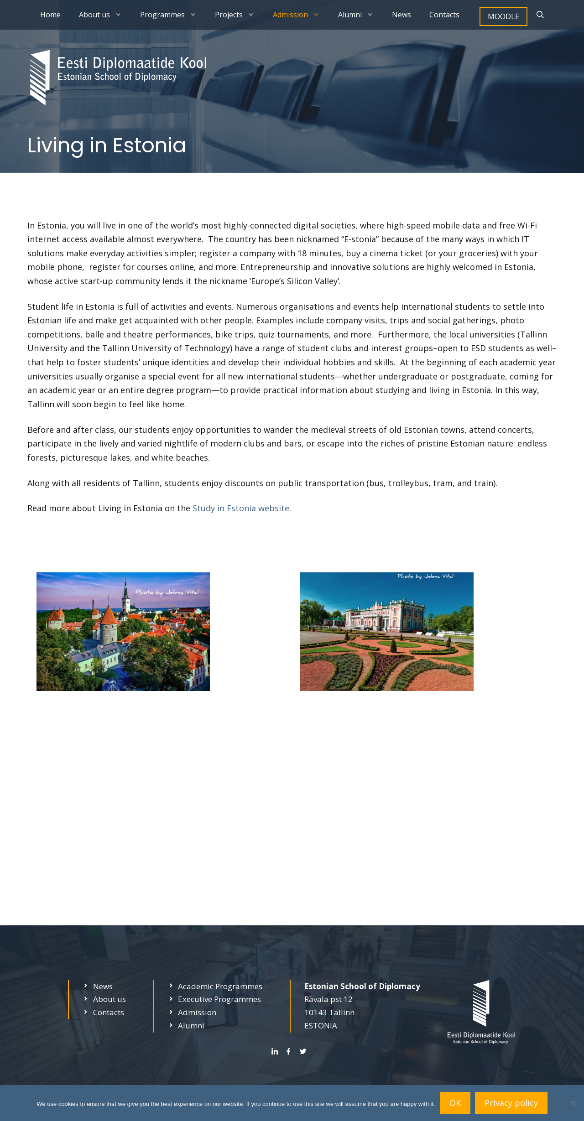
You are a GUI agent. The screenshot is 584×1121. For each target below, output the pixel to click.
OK (455, 1102)
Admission (301, 15)
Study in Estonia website (241, 508)
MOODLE (503, 16)
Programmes (173, 15)
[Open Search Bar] (540, 15)
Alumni (360, 15)
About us (105, 15)
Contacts (444, 15)
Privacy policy (511, 1102)
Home (50, 15)
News (401, 15)
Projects (239, 15)
